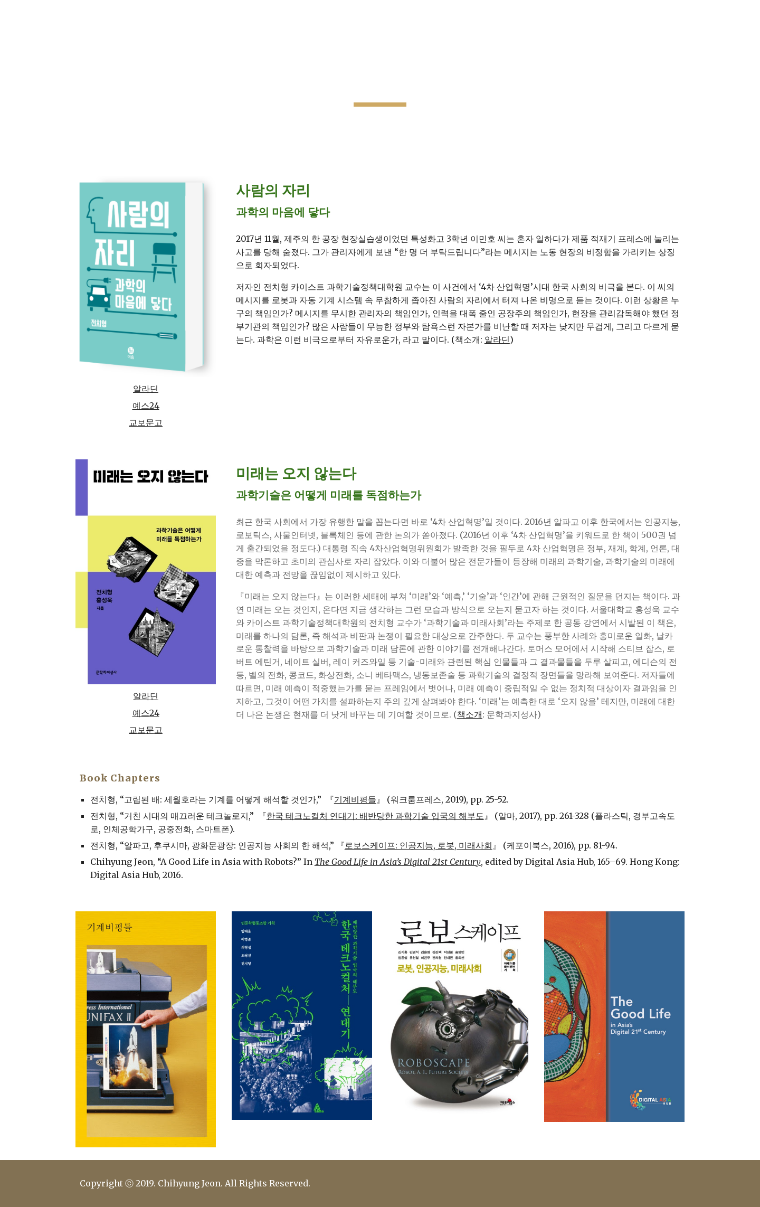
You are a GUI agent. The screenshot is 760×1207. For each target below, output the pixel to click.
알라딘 (145, 388)
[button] (747, 14)
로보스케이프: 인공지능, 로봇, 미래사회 (418, 845)
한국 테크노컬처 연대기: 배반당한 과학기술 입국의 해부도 (375, 815)
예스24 (145, 405)
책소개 (469, 714)
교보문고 (146, 422)
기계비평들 (355, 799)
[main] (380, 82)
